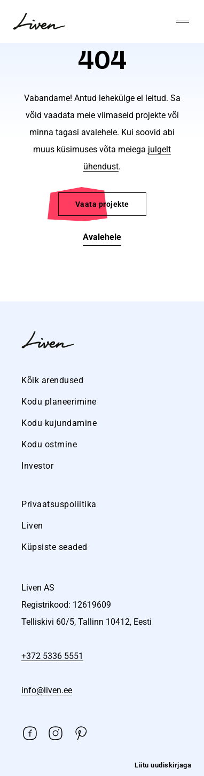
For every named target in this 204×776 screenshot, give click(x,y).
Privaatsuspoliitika (59, 504)
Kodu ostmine (49, 444)
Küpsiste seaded (54, 547)
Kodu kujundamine (59, 423)
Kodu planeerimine (59, 402)
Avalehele (102, 237)
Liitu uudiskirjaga (163, 765)
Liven (32, 526)
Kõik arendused (52, 380)
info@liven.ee (46, 690)
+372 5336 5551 (52, 656)
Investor (37, 466)
